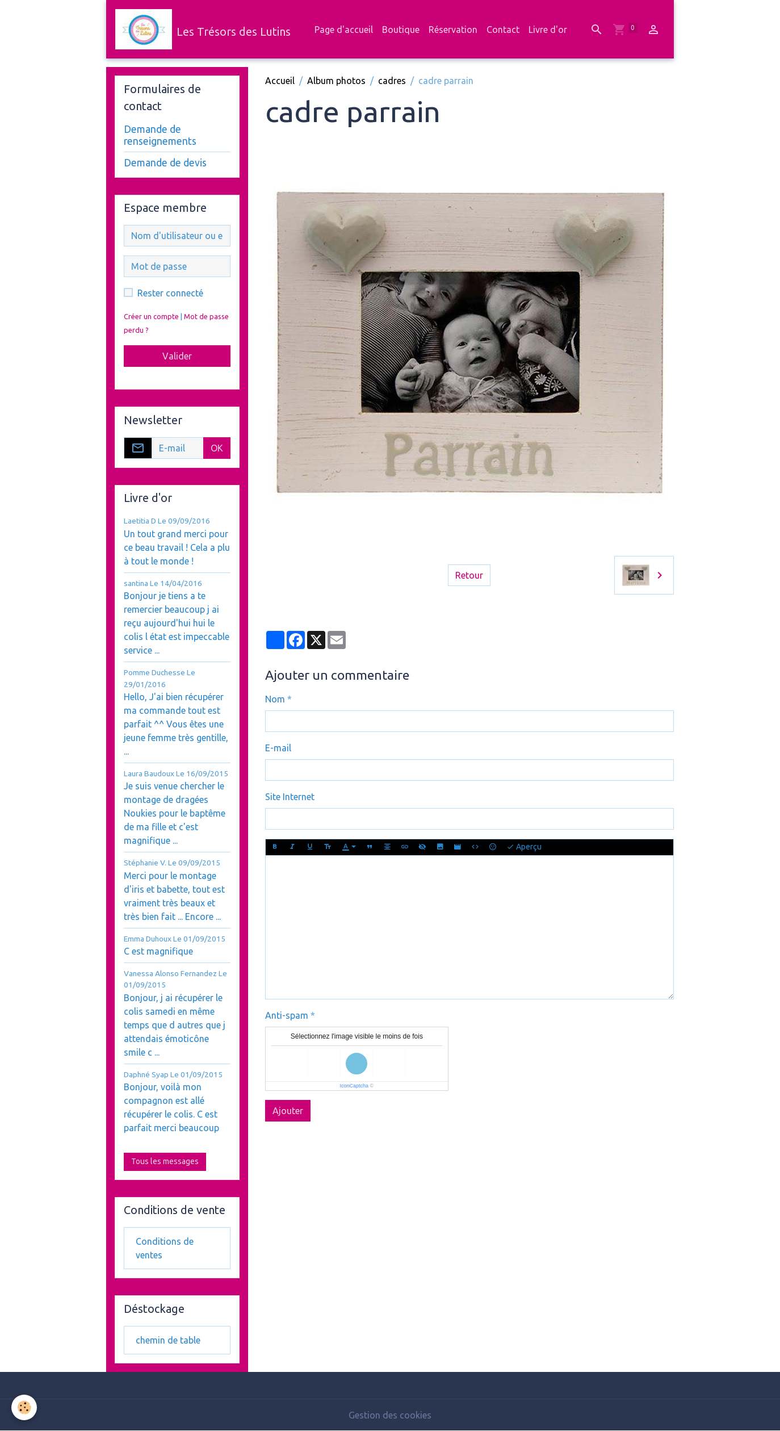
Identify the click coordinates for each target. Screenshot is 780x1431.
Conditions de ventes (165, 1248)
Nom (275, 699)
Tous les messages (165, 1161)
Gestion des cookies (390, 1415)
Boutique (401, 29)
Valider (177, 356)
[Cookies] (24, 1407)
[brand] (203, 29)
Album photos (336, 81)
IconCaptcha (354, 1086)
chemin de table (168, 1340)
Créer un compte (151, 316)
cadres (392, 81)
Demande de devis (165, 162)
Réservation (453, 29)
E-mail (278, 748)
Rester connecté (170, 293)
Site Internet (289, 797)
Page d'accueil (343, 29)
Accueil (280, 81)
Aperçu (524, 847)
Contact (503, 29)
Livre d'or (548, 29)
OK (217, 448)
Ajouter (287, 1111)
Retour (469, 575)
